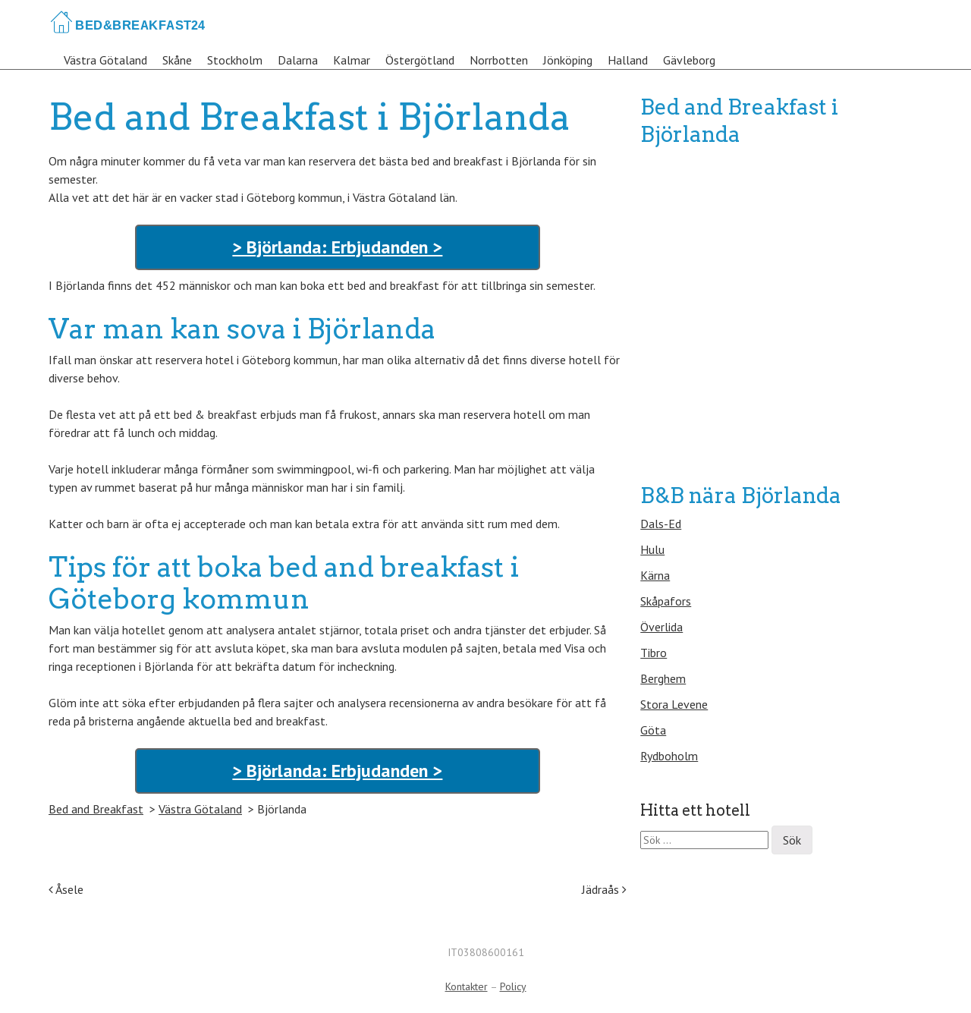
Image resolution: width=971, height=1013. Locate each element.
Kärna (655, 575)
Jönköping (567, 60)
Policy (513, 986)
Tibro (653, 652)
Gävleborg (689, 60)
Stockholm (234, 60)
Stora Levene (674, 704)
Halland (628, 60)
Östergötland (419, 60)
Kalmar (351, 60)
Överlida (661, 626)
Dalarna (298, 60)
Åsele (66, 889)
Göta (653, 730)
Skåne (177, 60)
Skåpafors (665, 601)
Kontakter (466, 986)
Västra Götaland (105, 60)
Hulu (652, 549)
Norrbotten (499, 60)
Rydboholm (669, 755)
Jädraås (604, 889)
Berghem (663, 678)
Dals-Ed (660, 523)
